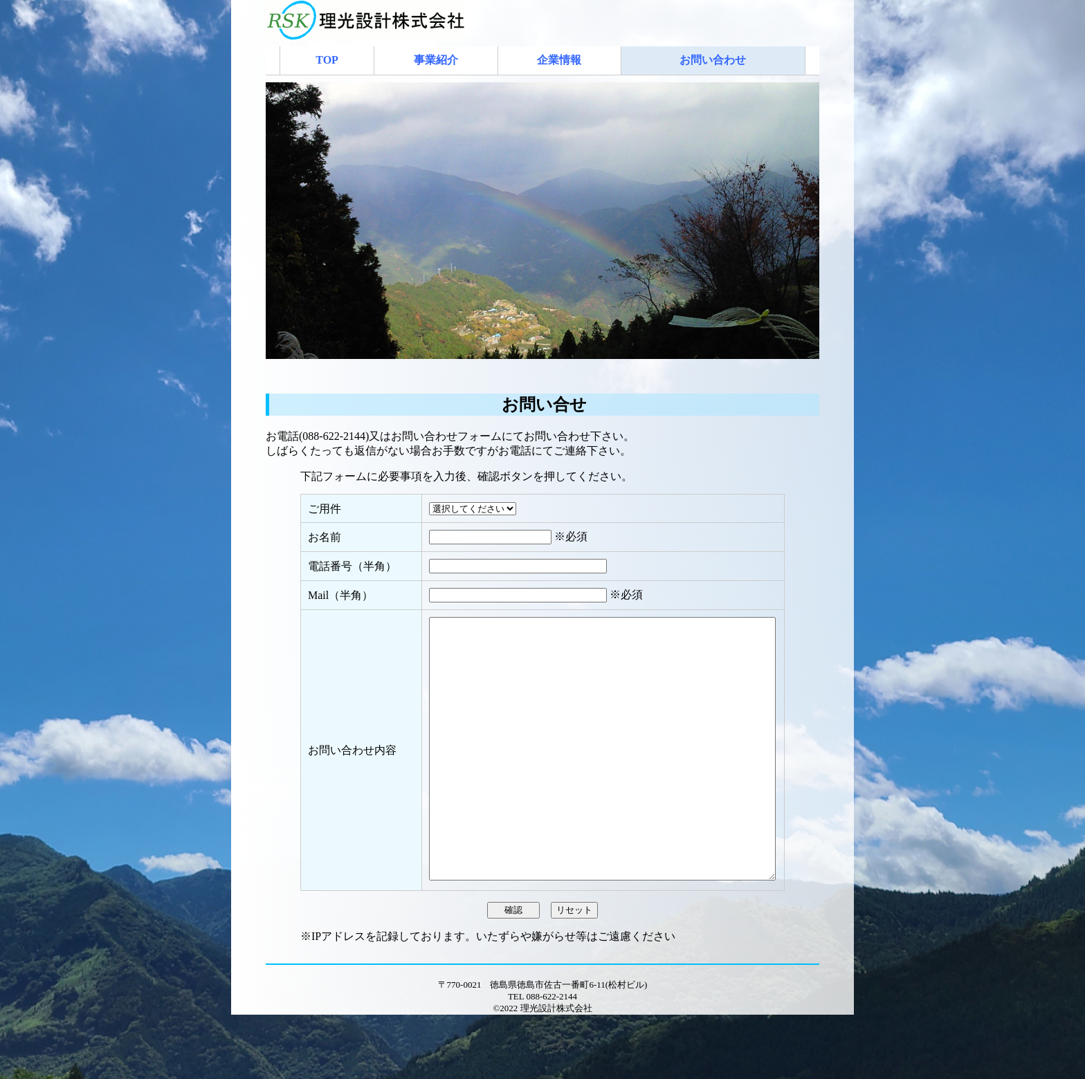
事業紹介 (436, 60)
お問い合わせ (713, 60)
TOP (327, 60)
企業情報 (559, 60)
